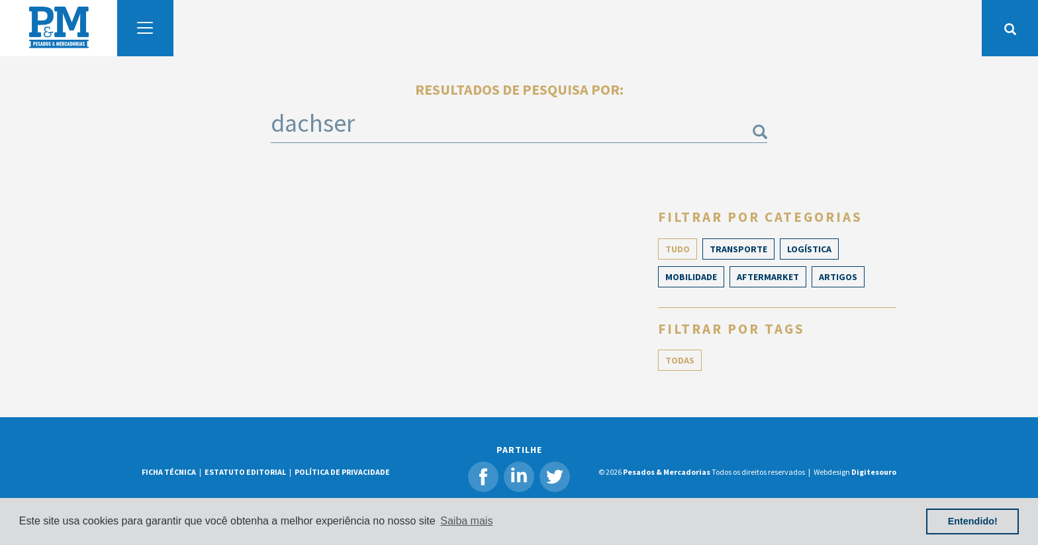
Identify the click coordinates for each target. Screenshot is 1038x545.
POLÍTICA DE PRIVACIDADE (342, 472)
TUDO (677, 249)
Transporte (738, 249)
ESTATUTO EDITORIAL (245, 472)
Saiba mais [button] (466, 520)
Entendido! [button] (973, 521)
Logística (809, 249)
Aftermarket (768, 277)
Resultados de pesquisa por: (519, 89)
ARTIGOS (838, 277)
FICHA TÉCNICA (169, 472)
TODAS (679, 360)
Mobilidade (691, 277)
